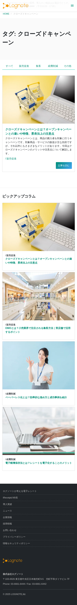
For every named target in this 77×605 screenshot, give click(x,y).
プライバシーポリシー (14, 537)
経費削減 (53, 66)
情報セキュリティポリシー (16, 543)
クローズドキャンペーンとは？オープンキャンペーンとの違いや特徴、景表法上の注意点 (38, 131)
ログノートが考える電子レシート (20, 491)
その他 (67, 66)
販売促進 (24, 66)
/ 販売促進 (11, 158)
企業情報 (7, 517)
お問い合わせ (9, 530)
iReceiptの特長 (10, 497)
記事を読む (63, 165)
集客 (38, 66)
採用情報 (7, 523)
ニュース (7, 510)
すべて (9, 66)
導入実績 (7, 504)
